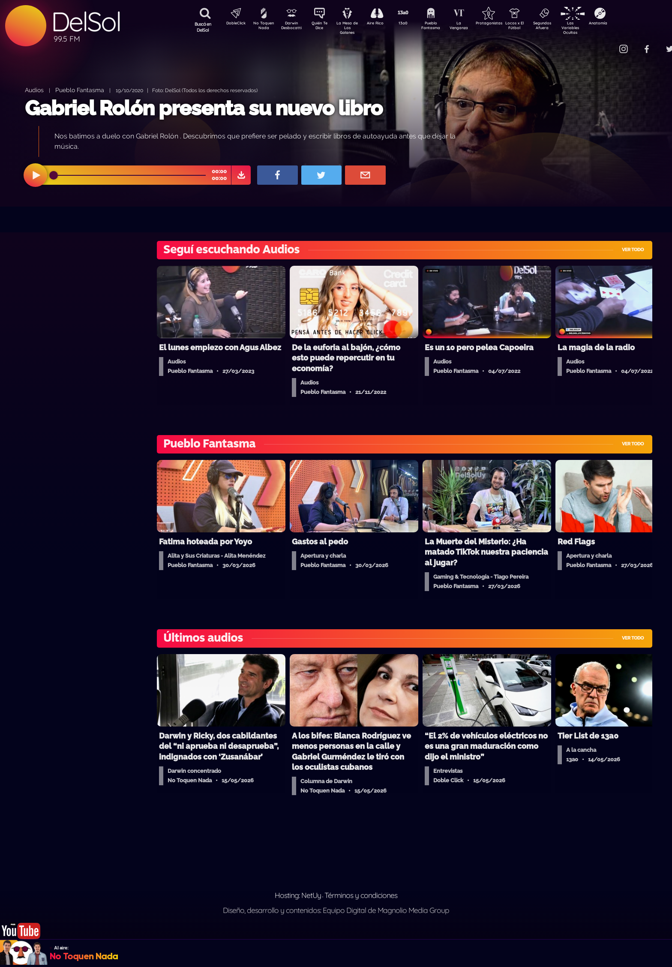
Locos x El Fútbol (533, 27)
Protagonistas (502, 24)
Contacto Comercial (606, 44)
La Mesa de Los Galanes (352, 27)
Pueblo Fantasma (443, 27)
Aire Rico (383, 24)
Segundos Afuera (562, 27)
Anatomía (623, 24)
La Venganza (473, 27)
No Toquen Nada (262, 27)
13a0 (412, 24)
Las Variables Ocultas (593, 27)
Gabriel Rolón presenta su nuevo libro (203, 108)
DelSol (85, 21)
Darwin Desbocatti (292, 27)
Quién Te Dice (323, 27)
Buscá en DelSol (203, 27)
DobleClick (233, 24)
